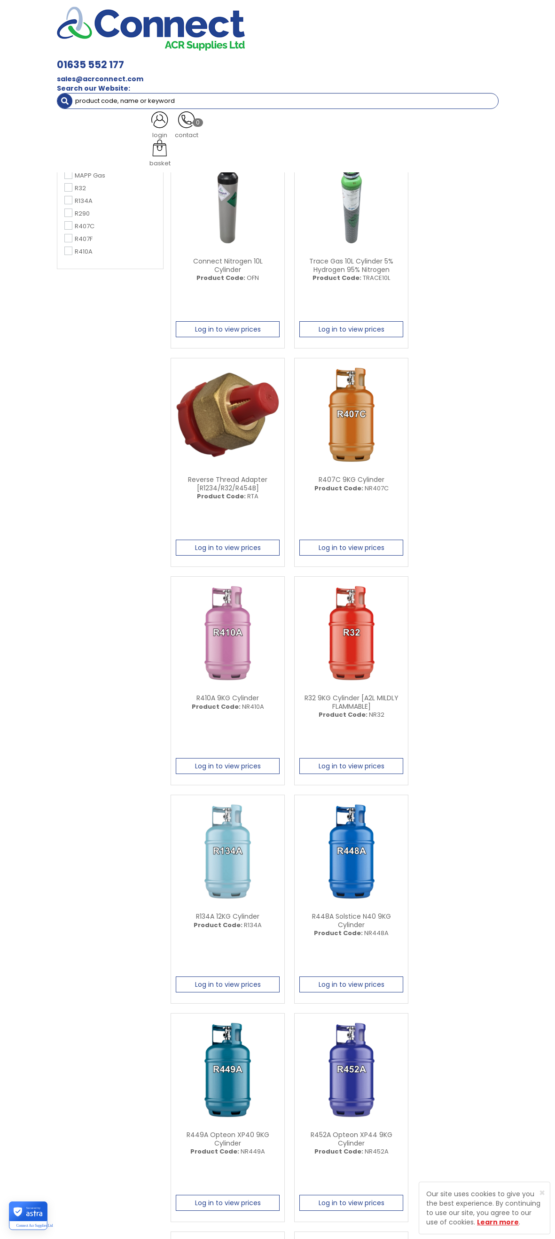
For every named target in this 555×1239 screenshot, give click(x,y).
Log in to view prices (222, 326)
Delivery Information (319, 1112)
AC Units (76, 69)
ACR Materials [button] (88, 50)
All (441, 1017)
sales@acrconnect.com (191, 28)
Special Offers (124, 69)
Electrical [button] (405, 50)
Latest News (229, 1112)
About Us (225, 1098)
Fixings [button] (362, 50)
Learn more (498, 1222)
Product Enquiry (235, 1164)
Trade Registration (317, 1098)
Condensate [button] (312, 50)
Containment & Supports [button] (167, 50)
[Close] (542, 1193)
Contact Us (228, 1150)
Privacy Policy (309, 1127)
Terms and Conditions (322, 1141)
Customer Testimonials (230, 1132)
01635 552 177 (181, 14)
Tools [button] (448, 50)
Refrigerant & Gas (249, 50)
